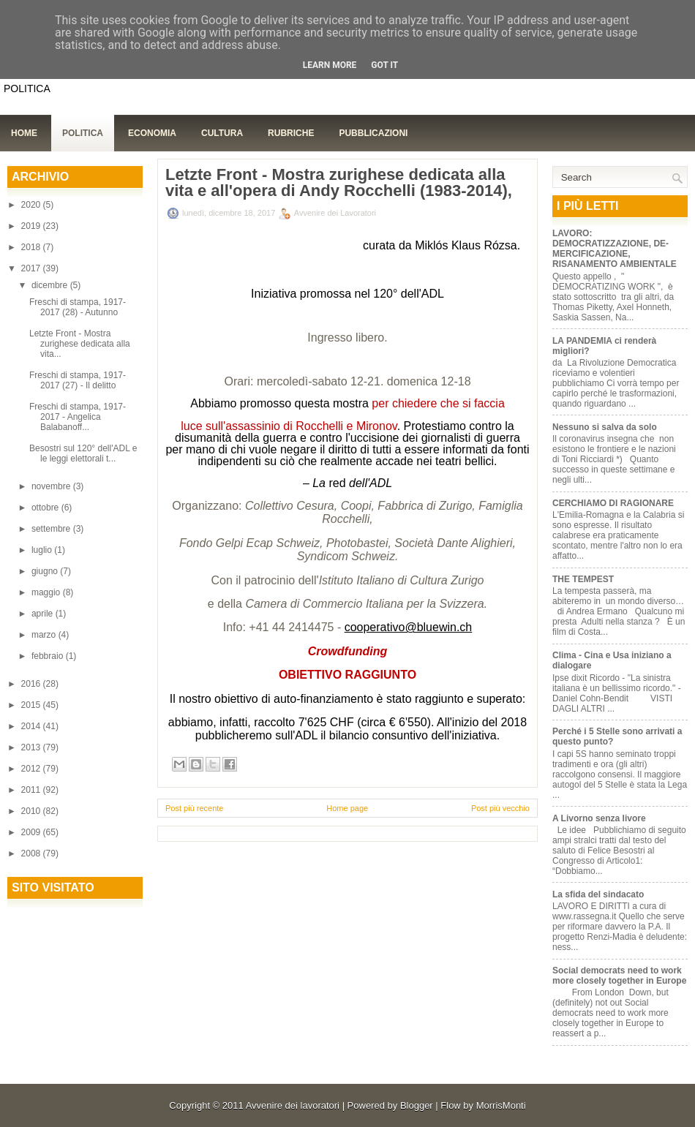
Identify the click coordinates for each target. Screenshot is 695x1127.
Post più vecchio (500, 808)
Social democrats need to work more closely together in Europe (619, 975)
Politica (82, 133)
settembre (52, 529)
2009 (32, 832)
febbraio (48, 656)
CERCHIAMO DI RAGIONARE (613, 503)
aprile (43, 613)
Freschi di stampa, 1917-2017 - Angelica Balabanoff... (77, 417)
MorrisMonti (501, 1105)
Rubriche (291, 133)
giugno (45, 571)
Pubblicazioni (373, 133)
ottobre (46, 507)
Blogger (416, 1105)
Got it (384, 65)
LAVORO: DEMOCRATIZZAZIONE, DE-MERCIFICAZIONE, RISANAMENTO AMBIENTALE (614, 248)
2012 (32, 769)
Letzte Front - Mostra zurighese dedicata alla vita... (79, 343)
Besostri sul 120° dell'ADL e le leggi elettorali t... (83, 453)
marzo (45, 635)
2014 (32, 726)
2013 (32, 747)
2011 (32, 790)
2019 (32, 226)
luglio (42, 550)
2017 (32, 268)
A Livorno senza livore (599, 818)
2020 (32, 205)
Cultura (222, 133)
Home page (347, 808)
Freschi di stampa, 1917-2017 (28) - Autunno (77, 307)
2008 (32, 853)
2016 (32, 684)
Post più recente (194, 808)
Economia (152, 133)
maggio (47, 592)
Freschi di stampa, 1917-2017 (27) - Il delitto (77, 380)
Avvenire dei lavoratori (292, 1105)
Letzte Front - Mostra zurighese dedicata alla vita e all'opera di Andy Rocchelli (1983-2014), (338, 183)
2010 (32, 811)
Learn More (330, 65)
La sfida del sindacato (598, 894)
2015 (32, 705)
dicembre (50, 285)
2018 (32, 247)
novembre (52, 486)
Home (24, 133)
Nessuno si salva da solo (604, 427)
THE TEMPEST (583, 579)
